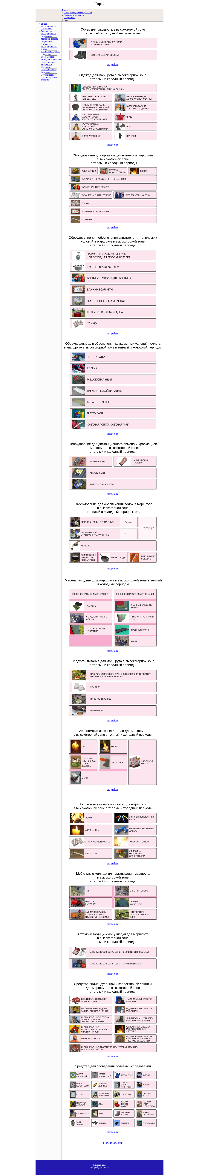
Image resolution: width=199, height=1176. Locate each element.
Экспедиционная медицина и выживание (48, 64)
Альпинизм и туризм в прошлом (50, 52)
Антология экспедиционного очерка (49, 46)
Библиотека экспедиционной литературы (48, 33)
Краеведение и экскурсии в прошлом (51, 58)
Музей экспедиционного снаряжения (49, 26)
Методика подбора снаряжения (49, 40)
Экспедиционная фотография (48, 70)
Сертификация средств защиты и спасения (49, 77)
